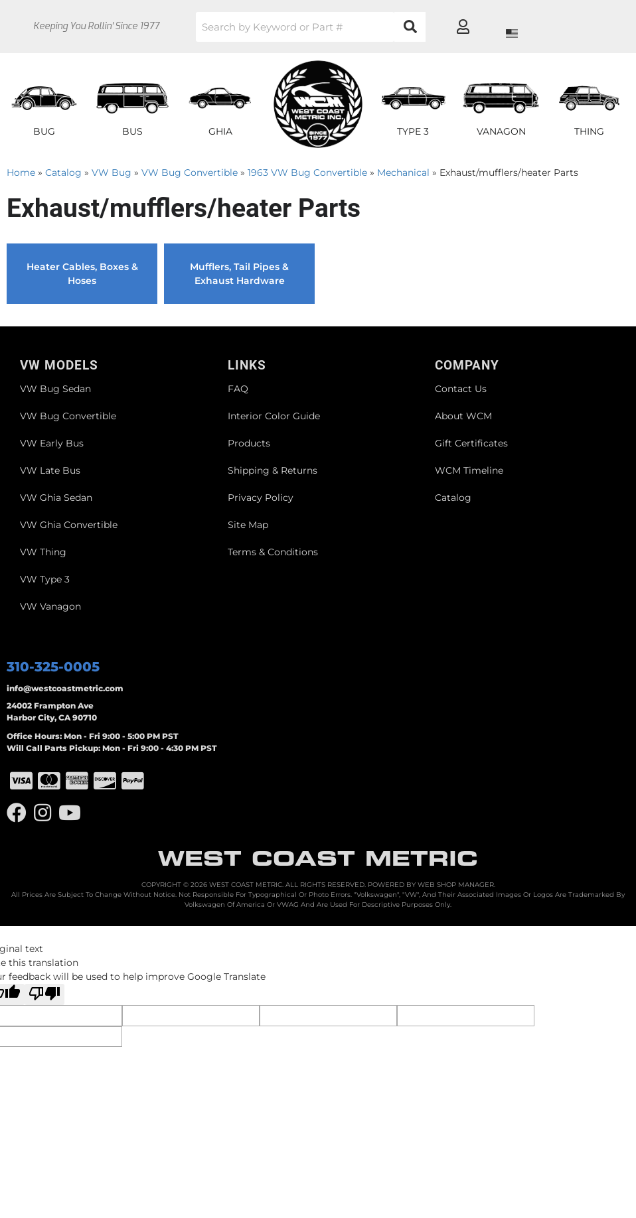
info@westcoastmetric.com (65, 688)
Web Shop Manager (456, 884)
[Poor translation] (44, 994)
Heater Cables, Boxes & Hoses (82, 274)
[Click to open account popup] (580, 26)
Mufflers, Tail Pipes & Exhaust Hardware (239, 274)
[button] (338, 27)
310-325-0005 (53, 667)
